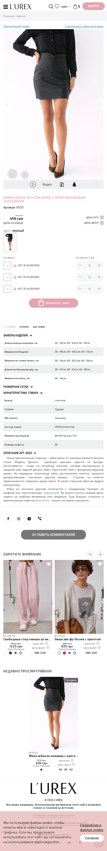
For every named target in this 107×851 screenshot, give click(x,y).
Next (100, 105)
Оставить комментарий (53, 535)
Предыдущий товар (16, 26)
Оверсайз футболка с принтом (78, 639)
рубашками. (52, 493)
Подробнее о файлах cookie (91, 827)
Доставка (39, 327)
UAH (64, 6)
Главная (8, 16)
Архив (21, 16)
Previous (7, 105)
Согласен (92, 838)
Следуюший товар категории (84, 26)
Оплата (24, 327)
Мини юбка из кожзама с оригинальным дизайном (53, 755)
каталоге (44, 500)
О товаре (10, 327)
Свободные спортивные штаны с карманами (27, 639)
